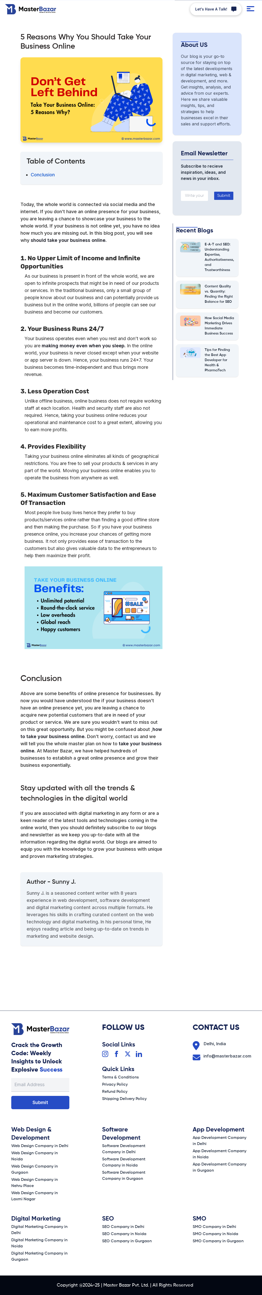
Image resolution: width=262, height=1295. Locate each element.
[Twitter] (128, 1054)
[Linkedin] (139, 1054)
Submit (223, 196)
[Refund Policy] (114, 1092)
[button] (216, 9)
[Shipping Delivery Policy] (124, 1099)
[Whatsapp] (216, 9)
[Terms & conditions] (120, 1077)
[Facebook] (116, 1054)
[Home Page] (30, 9)
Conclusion (43, 174)
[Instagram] (105, 1054)
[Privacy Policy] (115, 1085)
